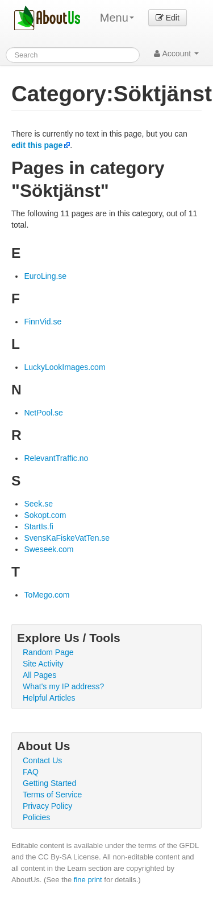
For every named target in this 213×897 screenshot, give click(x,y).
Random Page (48, 652)
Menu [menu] (117, 17)
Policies (36, 817)
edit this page (36, 145)
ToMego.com (46, 594)
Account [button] (176, 53)
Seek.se (38, 503)
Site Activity (43, 663)
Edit (167, 17)
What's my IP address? (63, 686)
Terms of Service (52, 794)
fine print (88, 879)
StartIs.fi (38, 526)
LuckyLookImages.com (64, 367)
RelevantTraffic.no (56, 458)
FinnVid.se (42, 321)
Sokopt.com (45, 515)
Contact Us (42, 760)
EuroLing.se (45, 276)
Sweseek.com (48, 549)
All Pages (39, 675)
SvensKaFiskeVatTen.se (67, 537)
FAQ (31, 771)
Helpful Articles (49, 697)
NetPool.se (43, 412)
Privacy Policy (47, 805)
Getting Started (49, 783)
